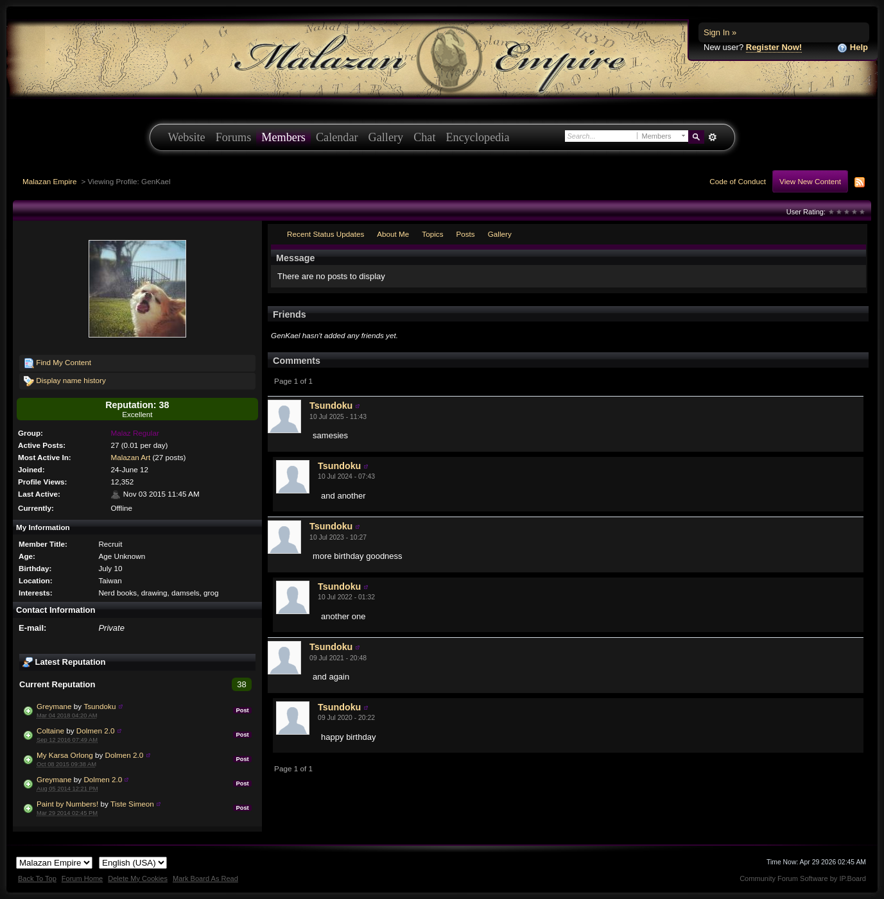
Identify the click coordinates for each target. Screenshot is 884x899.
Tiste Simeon (132, 804)
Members (283, 137)
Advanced (713, 137)
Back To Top (37, 878)
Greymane (54, 706)
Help (852, 47)
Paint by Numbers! (67, 804)
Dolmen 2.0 (95, 730)
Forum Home (82, 878)
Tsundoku (99, 706)
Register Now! (774, 47)
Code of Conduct (737, 181)
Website (186, 137)
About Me (393, 234)
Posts (465, 234)
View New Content (810, 181)
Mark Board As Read (205, 878)
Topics (432, 234)
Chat (424, 137)
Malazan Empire (49, 181)
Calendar (337, 137)
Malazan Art (130, 457)
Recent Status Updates (325, 234)
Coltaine (50, 730)
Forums (234, 137)
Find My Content (57, 363)
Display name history (65, 381)
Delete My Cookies (138, 878)
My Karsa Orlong (65, 755)
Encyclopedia (478, 137)
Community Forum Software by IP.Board (803, 878)
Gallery (386, 137)
